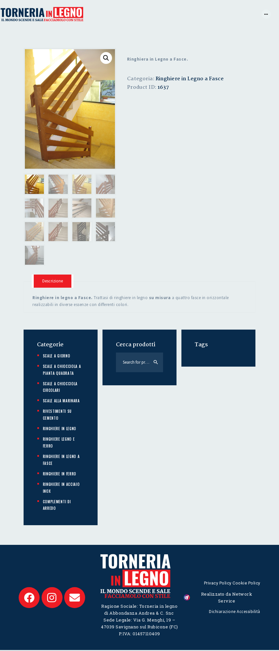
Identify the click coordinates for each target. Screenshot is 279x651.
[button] (106, 58)
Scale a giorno (56, 356)
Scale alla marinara (61, 401)
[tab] (53, 281)
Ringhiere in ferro (60, 474)
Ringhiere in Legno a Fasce (190, 79)
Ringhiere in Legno (60, 429)
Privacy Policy (218, 583)
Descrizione (53, 281)
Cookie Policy (246, 583)
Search (156, 363)
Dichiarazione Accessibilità (234, 612)
